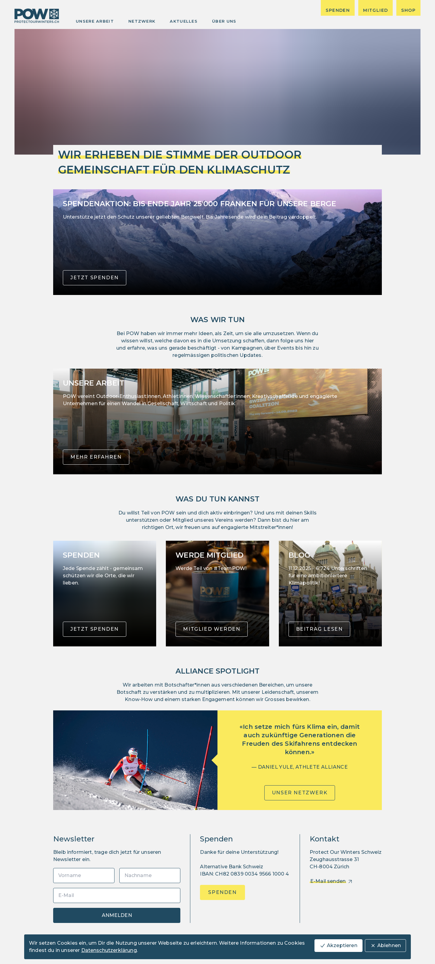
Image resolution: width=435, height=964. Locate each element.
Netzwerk (141, 21)
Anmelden (117, 915)
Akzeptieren (338, 946)
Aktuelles (184, 21)
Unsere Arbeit (95, 21)
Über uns (224, 21)
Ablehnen (385, 946)
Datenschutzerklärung (109, 950)
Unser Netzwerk (299, 793)
